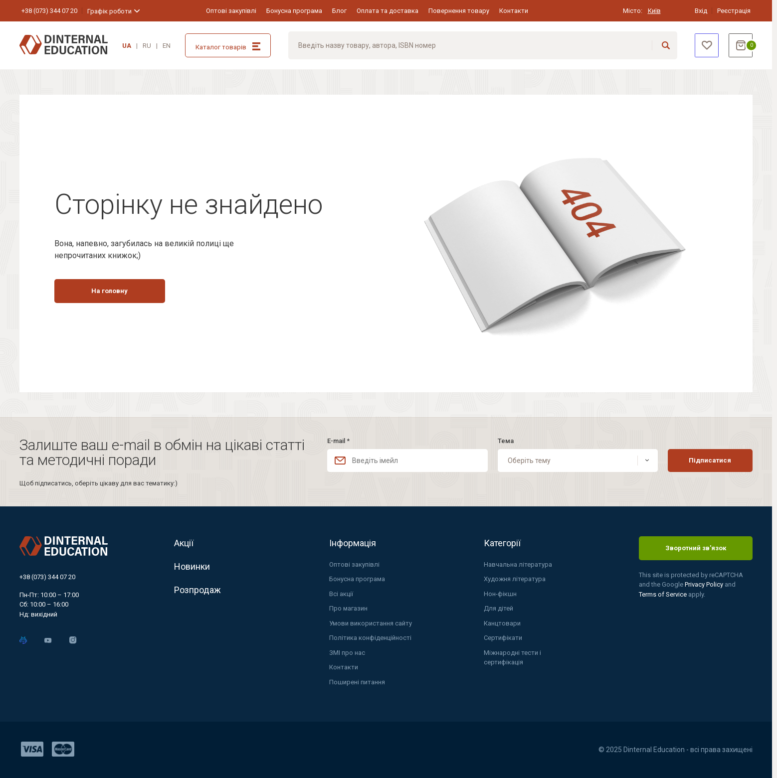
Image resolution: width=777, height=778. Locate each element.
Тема (506, 441)
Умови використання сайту (370, 623)
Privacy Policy (705, 584)
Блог (339, 10)
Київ (654, 10)
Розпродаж (197, 590)
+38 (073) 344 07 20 (49, 10)
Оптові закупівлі (231, 10)
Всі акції (341, 594)
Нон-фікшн (500, 594)
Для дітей (498, 608)
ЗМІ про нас (347, 652)
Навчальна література (518, 564)
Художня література (515, 579)
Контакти (513, 10)
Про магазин (348, 608)
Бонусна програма (294, 10)
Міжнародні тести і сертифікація (512, 657)
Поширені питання (357, 682)
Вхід (701, 10)
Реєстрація (734, 10)
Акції (184, 543)
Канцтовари (502, 623)
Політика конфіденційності (370, 637)
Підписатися (710, 460)
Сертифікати (503, 637)
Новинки (192, 566)
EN (167, 45)
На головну (109, 291)
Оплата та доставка (387, 10)
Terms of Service (663, 594)
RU (147, 45)
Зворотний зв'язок (695, 548)
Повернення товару (458, 10)
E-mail (338, 441)
